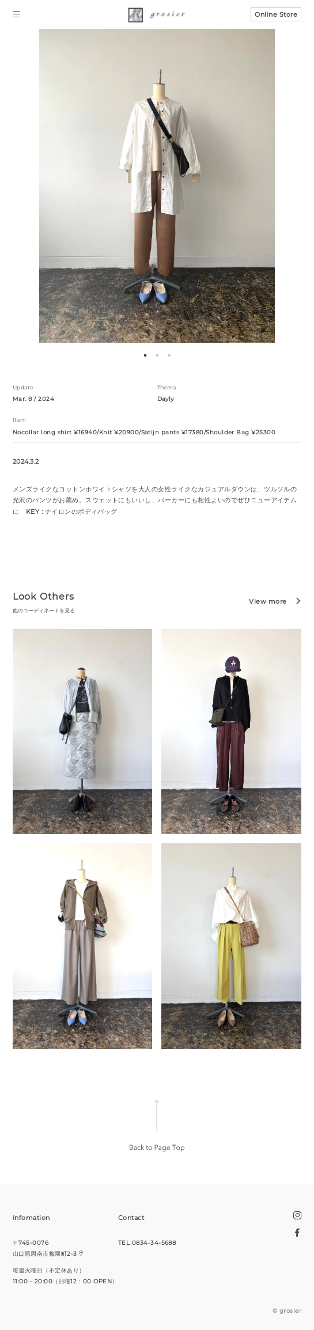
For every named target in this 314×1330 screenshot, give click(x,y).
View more (267, 601)
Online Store (276, 14)
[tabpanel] (157, 186)
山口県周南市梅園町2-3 (45, 1254)
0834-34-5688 (154, 1243)
